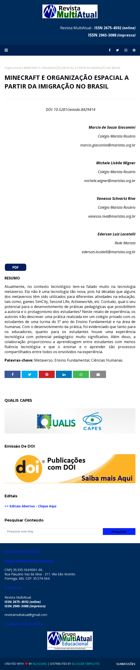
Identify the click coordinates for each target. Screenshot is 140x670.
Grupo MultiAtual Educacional (29, 561)
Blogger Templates (85, 664)
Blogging (40, 664)
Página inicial (13, 68)
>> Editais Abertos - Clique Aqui (30, 506)
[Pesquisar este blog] (54, 531)
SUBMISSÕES (125, 664)
